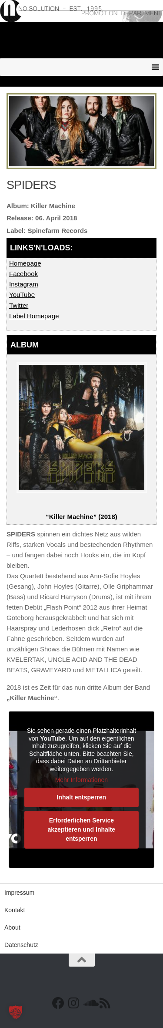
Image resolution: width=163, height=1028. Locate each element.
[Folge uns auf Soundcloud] (89, 1003)
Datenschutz (21, 944)
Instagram (23, 284)
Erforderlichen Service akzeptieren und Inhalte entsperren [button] (82, 829)
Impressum (19, 892)
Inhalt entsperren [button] (81, 797)
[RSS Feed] (105, 1003)
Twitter (18, 305)
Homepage (25, 263)
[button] (15, 1012)
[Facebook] (58, 1003)
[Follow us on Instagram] (74, 1003)
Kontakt (14, 910)
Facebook (23, 273)
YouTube (22, 294)
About (12, 927)
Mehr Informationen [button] (81, 779)
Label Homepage (34, 316)
